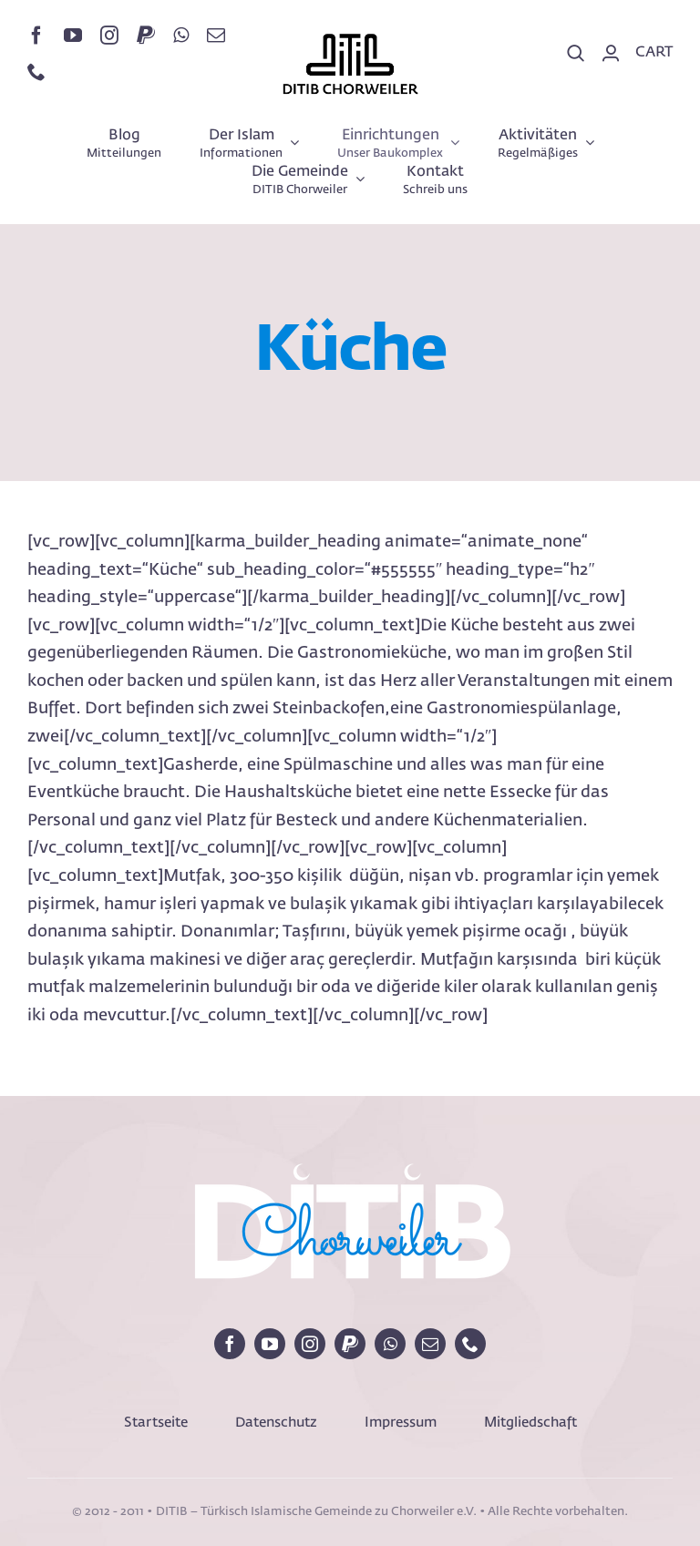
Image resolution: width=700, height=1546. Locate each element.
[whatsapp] (181, 35)
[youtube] (73, 35)
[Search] (576, 54)
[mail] (216, 35)
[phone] (36, 72)
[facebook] (36, 35)
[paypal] (146, 35)
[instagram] (109, 35)
